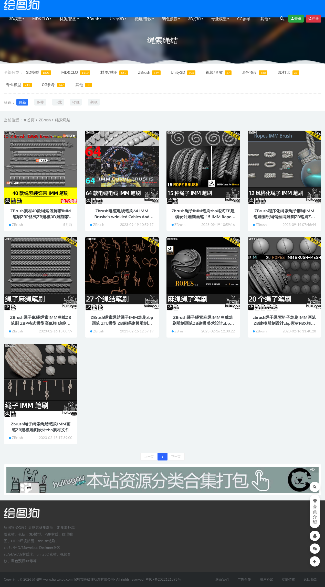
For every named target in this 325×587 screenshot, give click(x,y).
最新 (22, 102)
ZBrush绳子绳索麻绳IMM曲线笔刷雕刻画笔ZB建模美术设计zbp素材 (203, 323)
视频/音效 (143, 18)
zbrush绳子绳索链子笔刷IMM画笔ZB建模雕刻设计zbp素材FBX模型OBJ (284, 323)
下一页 (176, 456)
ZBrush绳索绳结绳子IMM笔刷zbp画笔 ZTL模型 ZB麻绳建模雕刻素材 (122, 323)
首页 (31, 120)
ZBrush (93, 18)
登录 (296, 18)
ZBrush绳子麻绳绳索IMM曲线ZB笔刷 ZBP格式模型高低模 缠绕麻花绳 (40, 323)
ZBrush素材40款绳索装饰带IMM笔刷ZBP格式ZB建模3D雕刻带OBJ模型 (40, 216)
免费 (40, 102)
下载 (58, 102)
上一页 (149, 456)
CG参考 (243, 18)
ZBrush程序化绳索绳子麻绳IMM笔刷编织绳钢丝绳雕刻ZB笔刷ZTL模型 (284, 216)
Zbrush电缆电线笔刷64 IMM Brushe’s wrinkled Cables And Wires (121, 216)
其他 (264, 18)
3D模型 (15, 18)
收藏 (76, 102)
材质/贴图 (68, 18)
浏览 (94, 102)
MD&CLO (40, 18)
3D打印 (194, 18)
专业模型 (219, 18)
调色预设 (169, 18)
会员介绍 (315, 511)
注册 (313, 18)
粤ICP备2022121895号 (163, 579)
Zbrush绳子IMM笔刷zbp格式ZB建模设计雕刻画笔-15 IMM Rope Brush (203, 216)
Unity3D (117, 18)
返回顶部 (310, 579)
